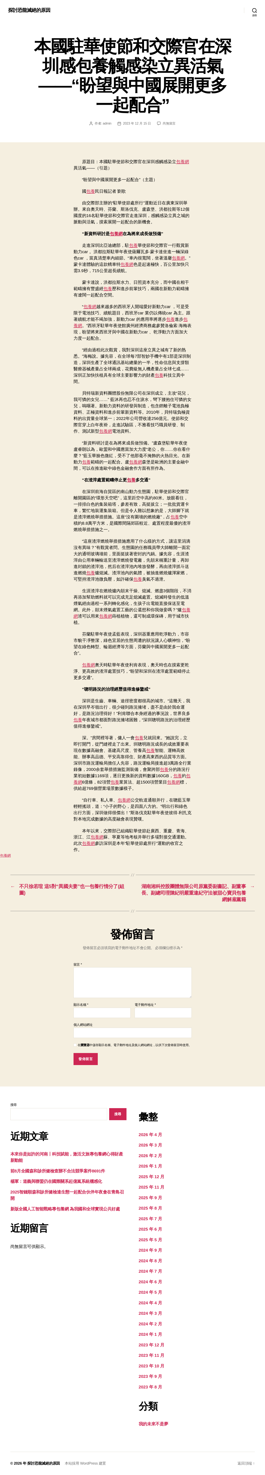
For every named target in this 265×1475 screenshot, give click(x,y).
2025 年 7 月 (150, 1218)
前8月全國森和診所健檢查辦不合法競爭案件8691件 (57, 1171)
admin (107, 123)
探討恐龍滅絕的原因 (29, 10)
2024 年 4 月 (150, 1302)
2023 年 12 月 (152, 1345)
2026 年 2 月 (150, 1155)
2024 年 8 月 (150, 1260)
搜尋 (13, 1105)
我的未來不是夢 (153, 1424)
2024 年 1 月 (150, 1334)
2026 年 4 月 (150, 1134)
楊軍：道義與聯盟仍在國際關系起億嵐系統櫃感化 (56, 1181)
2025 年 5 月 (150, 1239)
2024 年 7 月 (150, 1271)
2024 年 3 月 (150, 1313)
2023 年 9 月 (150, 1376)
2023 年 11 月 (152, 1355)
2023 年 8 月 (150, 1387)
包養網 (182, 161)
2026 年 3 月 (150, 1145)
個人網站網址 (83, 1024)
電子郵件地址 (145, 1004)
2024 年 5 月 (150, 1292)
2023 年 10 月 (152, 1366)
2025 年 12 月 (152, 1176)
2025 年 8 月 (150, 1208)
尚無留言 (169, 123)
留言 (78, 964)
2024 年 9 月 (150, 1250)
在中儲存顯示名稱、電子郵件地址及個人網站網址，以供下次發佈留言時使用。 (135, 1045)
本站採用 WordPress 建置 (85, 1463)
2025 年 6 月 (150, 1229)
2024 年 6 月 (150, 1281)
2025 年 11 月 (152, 1187)
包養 (90, 191)
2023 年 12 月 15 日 (137, 123)
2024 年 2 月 (150, 1323)
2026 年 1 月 (150, 1166)
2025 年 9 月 (150, 1197)
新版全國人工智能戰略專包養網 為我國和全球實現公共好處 (65, 1209)
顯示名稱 (81, 1004)
